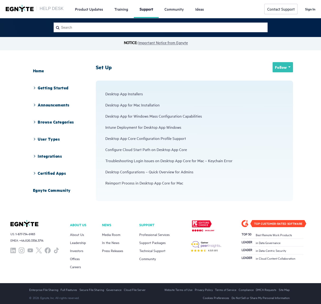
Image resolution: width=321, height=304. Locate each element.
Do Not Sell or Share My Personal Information (261, 297)
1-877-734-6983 (25, 234)
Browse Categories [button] (53, 122)
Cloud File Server (135, 289)
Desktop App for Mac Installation (132, 104)
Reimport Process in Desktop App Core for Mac (144, 182)
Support (146, 9)
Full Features (68, 289)
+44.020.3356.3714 (31, 240)
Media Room (111, 234)
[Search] (161, 27)
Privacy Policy (204, 289)
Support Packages (152, 242)
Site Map (284, 289)
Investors (76, 250)
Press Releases (112, 250)
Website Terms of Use (178, 289)
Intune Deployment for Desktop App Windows (143, 127)
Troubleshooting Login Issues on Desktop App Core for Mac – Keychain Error (169, 160)
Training (121, 9)
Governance (113, 289)
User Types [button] (46, 139)
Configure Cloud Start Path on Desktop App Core (146, 149)
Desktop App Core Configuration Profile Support (145, 138)
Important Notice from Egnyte (163, 42)
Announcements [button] (50, 105)
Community (174, 9)
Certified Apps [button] (49, 173)
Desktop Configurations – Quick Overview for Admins (149, 171)
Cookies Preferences (216, 297)
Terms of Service (225, 289)
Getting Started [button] (50, 88)
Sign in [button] (310, 9)
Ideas (199, 9)
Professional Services (154, 234)
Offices (75, 258)
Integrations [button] (47, 156)
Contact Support (281, 9)
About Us (77, 234)
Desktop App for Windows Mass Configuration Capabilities (153, 116)
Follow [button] (281, 67)
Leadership (78, 242)
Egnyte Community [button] (52, 190)
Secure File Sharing (91, 289)
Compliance (246, 289)
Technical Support (152, 250)
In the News (110, 242)
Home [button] (38, 71)
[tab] (38, 70)
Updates (89, 9)
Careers (75, 266)
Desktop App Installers (124, 93)
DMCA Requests (266, 289)
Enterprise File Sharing (43, 289)
